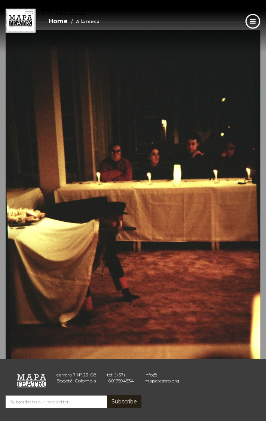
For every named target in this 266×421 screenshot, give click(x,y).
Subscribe (124, 401)
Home (58, 21)
